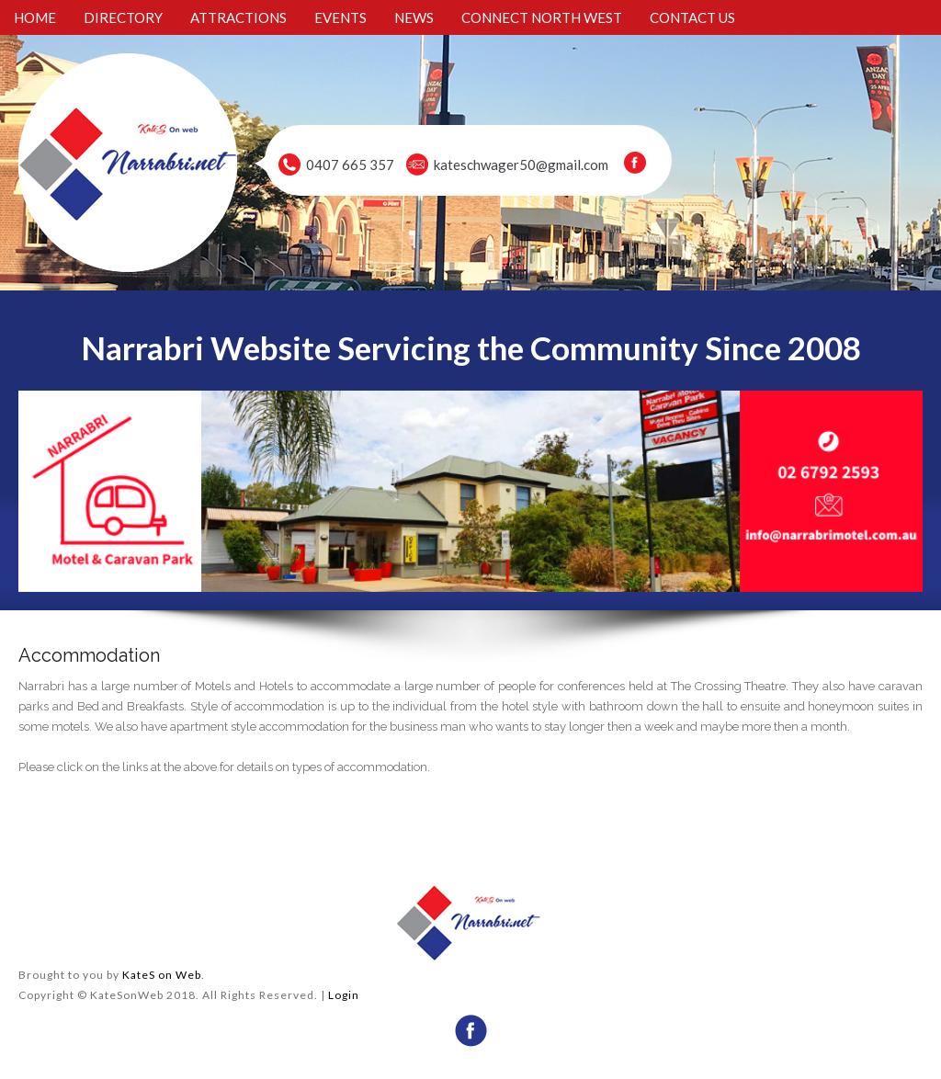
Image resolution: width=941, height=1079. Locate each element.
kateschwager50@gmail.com (521, 164)
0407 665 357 (350, 164)
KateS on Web (161, 975)
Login (343, 995)
